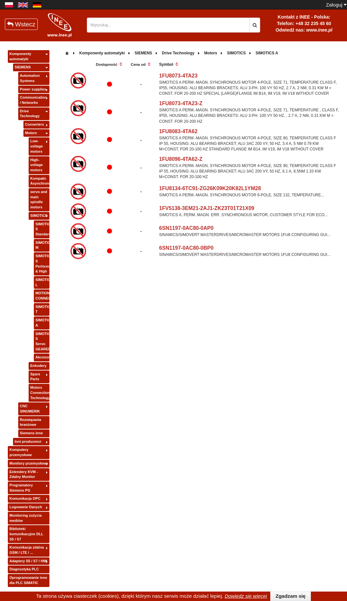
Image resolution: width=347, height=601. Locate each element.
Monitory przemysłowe (28, 463)
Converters (34, 124)
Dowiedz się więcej (246, 596)
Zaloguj (336, 4)
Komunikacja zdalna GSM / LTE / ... (26, 549)
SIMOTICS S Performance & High (42, 263)
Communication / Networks (33, 100)
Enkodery (38, 366)
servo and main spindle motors (38, 199)
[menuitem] (67, 52)
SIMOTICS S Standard (42, 229)
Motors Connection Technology (39, 392)
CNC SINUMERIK (30, 408)
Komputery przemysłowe (20, 452)
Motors (31, 133)
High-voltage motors (36, 165)
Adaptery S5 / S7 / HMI (28, 561)
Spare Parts (35, 376)
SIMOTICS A (42, 322)
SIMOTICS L (42, 282)
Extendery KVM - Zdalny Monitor (23, 474)
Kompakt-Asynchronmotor (39, 181)
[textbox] (168, 25)
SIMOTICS (38, 215)
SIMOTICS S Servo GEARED (42, 341)
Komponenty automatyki (20, 56)
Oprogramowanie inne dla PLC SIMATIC (28, 580)
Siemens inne (31, 433)
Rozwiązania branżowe (30, 422)
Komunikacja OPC (24, 498)
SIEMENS (23, 67)
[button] (254, 25)
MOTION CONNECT (42, 295)
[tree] (28, 318)
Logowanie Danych (25, 507)
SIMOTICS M (42, 245)
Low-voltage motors (36, 146)
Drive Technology (30, 113)
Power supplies (33, 89)
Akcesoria (42, 357)
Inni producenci (28, 441)
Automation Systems (30, 78)
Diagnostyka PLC (24, 569)
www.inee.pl (319, 30)
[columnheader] (109, 64)
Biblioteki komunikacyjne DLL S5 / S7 (26, 534)
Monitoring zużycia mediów (25, 518)
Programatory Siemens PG (21, 487)
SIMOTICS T (42, 309)
